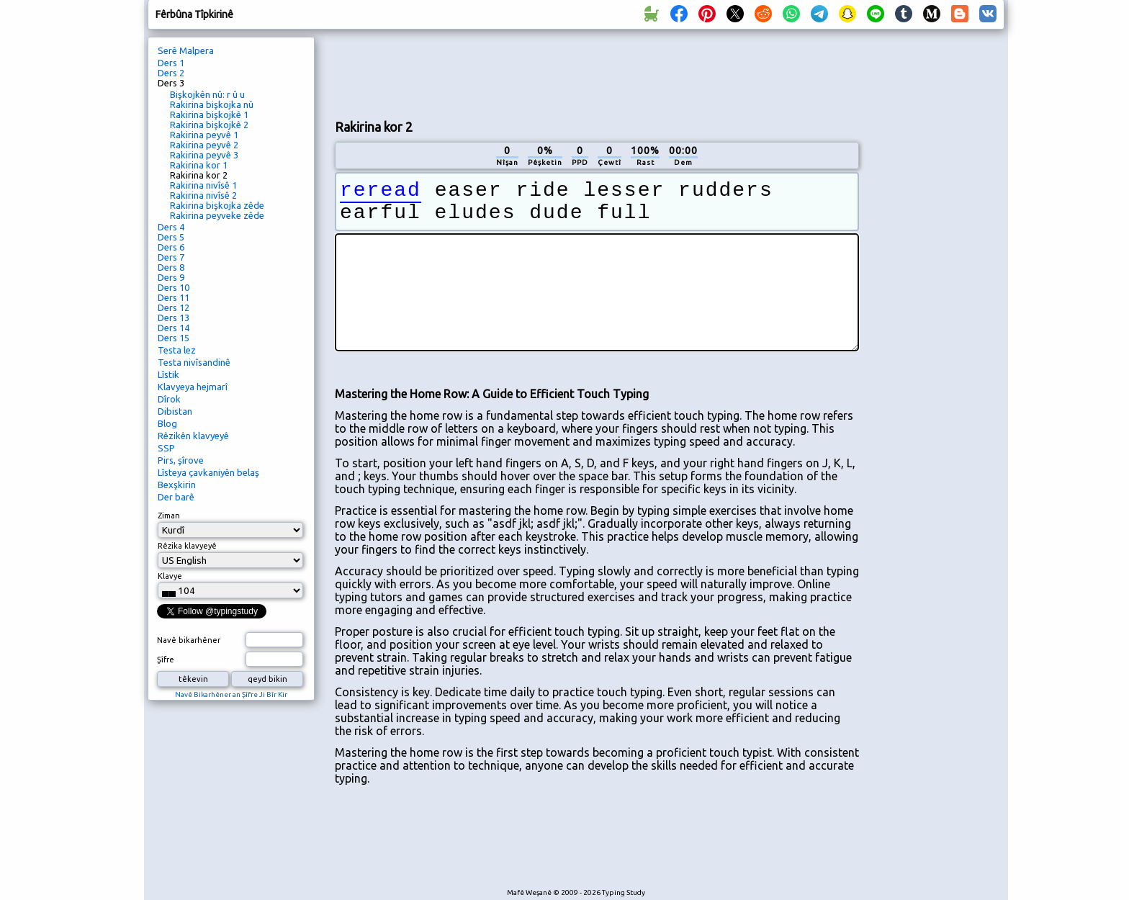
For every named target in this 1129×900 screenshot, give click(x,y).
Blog (167, 423)
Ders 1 (171, 63)
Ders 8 (171, 267)
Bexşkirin (177, 485)
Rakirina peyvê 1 (204, 135)
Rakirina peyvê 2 (204, 145)
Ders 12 (173, 307)
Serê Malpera (186, 50)
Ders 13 (173, 317)
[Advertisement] (597, 72)
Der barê (176, 497)
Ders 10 (173, 287)
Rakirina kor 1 (199, 165)
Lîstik (168, 374)
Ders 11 (173, 297)
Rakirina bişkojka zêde (217, 205)
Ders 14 (173, 328)
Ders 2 (171, 73)
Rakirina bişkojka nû (211, 104)
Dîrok (169, 399)
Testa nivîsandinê (194, 362)
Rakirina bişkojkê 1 (209, 114)
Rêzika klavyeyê (187, 545)
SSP (166, 448)
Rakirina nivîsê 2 (203, 195)
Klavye (170, 576)
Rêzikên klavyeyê (193, 436)
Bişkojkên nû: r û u (207, 94)
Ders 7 (171, 257)
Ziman (169, 515)
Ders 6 (171, 247)
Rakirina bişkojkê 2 (209, 125)
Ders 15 (173, 338)
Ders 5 (171, 237)
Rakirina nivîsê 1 (203, 185)
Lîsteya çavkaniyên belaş (208, 472)
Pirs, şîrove (181, 460)
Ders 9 (171, 277)
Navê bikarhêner (188, 640)
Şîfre (165, 659)
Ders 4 (171, 227)
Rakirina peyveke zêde (217, 215)
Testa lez (177, 350)
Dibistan (175, 411)
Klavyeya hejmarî (193, 387)
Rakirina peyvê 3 (204, 155)
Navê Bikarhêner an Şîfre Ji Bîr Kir (231, 694)
